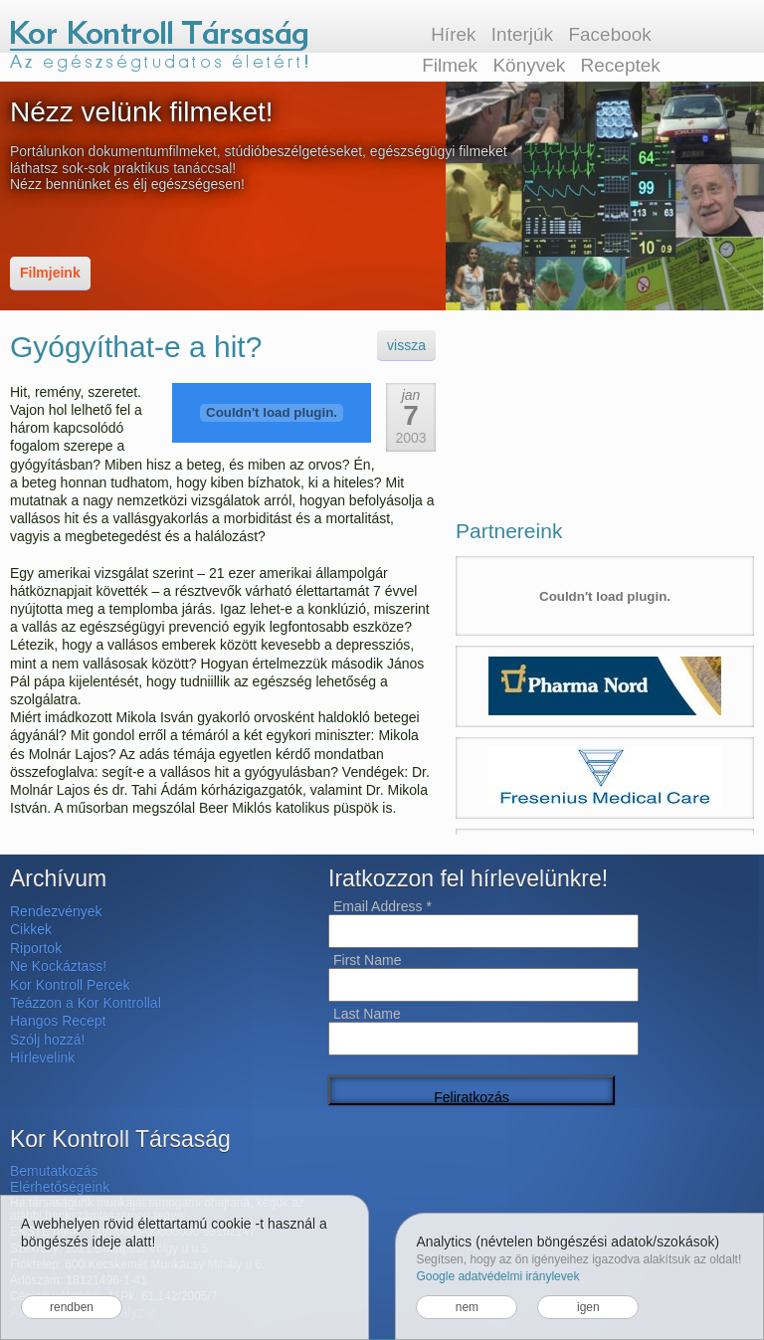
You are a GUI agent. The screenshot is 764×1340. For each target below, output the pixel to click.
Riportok (36, 948)
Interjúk (522, 34)
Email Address (382, 906)
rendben (72, 1307)
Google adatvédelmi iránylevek (497, 1276)
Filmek (450, 65)
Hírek (453, 34)
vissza (406, 345)
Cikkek (31, 929)
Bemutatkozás (54, 1171)
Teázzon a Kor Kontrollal (85, 1003)
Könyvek (528, 65)
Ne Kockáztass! (58, 966)
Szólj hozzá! (47, 1040)
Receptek (621, 65)
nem (467, 1307)
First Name (367, 960)
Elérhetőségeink (59, 1187)
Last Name (367, 1014)
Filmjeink (50, 273)
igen (588, 1307)
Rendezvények (56, 911)
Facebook (609, 34)
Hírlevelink (42, 1057)
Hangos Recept (58, 1021)
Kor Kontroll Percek (70, 985)
